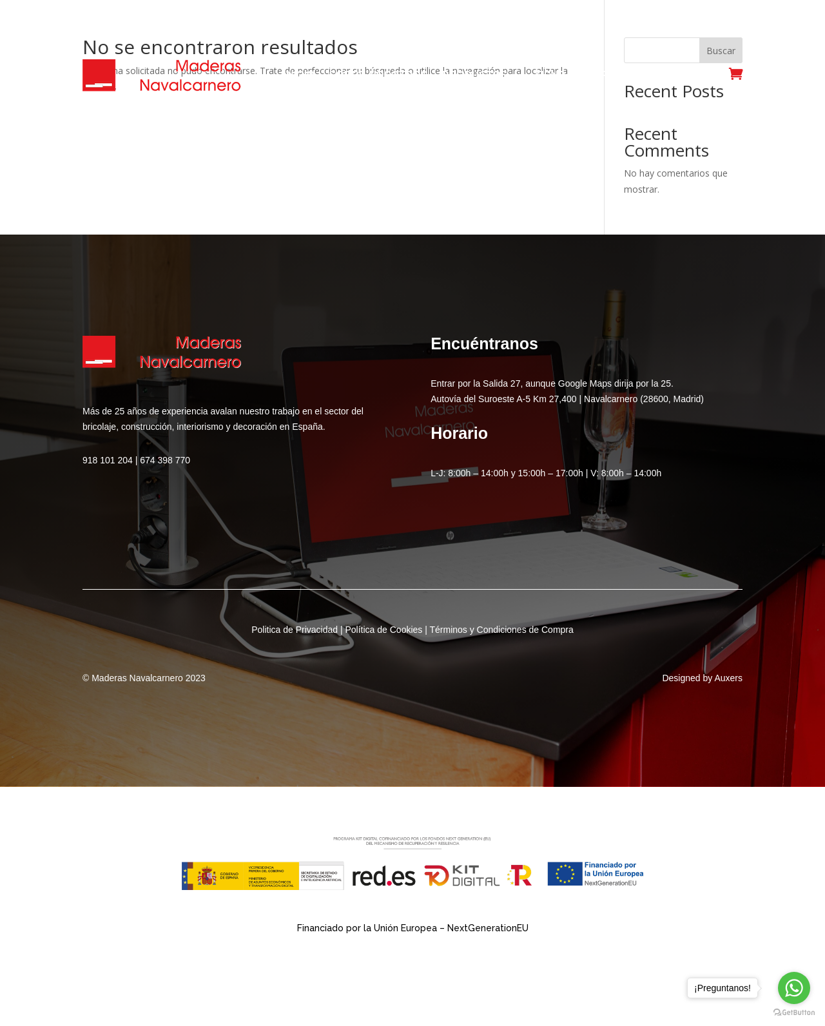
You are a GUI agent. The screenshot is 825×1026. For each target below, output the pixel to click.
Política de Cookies (383, 629)
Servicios (615, 75)
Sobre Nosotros (378, 75)
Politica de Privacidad (294, 629)
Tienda (553, 75)
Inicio (299, 75)
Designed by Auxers (702, 678)
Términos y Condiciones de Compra (501, 629)
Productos (474, 75)
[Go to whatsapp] (794, 988)
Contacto (686, 75)
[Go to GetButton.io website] (794, 1013)
